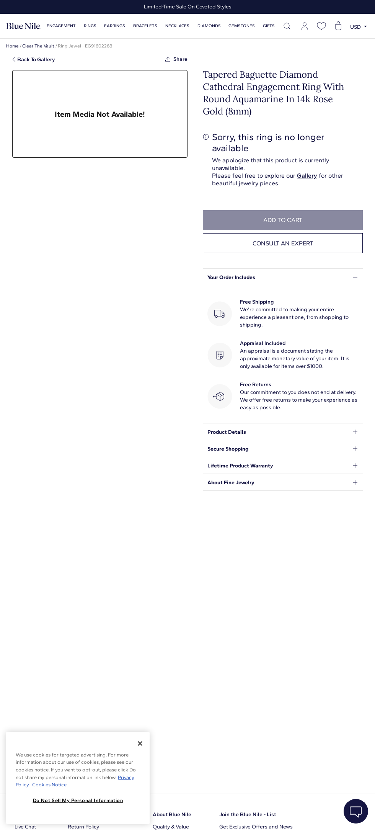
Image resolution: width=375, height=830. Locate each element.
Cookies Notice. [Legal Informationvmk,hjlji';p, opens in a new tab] (49, 785)
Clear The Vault (38, 46)
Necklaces (177, 25)
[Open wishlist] (321, 26)
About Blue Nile (172, 814)
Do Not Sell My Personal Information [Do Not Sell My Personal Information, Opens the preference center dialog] (78, 800)
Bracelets (145, 25)
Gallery (307, 175)
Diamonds (209, 25)
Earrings (114, 25)
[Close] (140, 743)
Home (12, 46)
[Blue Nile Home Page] (23, 26)
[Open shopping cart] (338, 26)
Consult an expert (283, 243)
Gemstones (241, 25)
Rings (90, 25)
